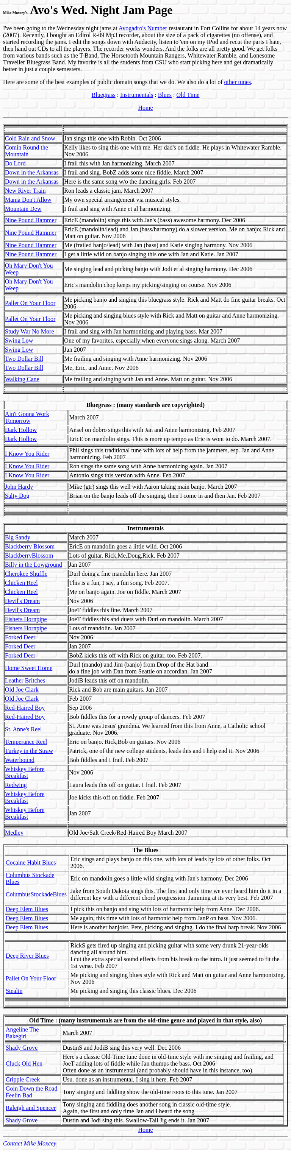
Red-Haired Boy (25, 707)
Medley (14, 832)
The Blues (145, 850)
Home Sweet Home (28, 668)
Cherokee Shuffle (26, 573)
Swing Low (19, 340)
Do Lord (15, 163)
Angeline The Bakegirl (22, 1032)
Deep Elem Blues (27, 909)
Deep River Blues (27, 955)
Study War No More (29, 331)
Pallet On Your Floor (30, 303)
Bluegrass (104, 95)
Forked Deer (20, 637)
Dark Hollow (21, 430)
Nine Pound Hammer (30, 220)
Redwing (16, 785)
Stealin (14, 991)
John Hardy (19, 486)
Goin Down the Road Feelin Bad (31, 1092)
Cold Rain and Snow (30, 138)
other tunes (237, 82)
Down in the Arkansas (32, 172)
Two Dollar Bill (24, 358)
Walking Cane (22, 379)
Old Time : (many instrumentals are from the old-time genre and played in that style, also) (145, 1020)
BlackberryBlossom (29, 555)
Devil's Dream (22, 601)
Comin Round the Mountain (26, 150)
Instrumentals (136, 95)
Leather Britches (25, 680)
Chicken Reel (21, 583)
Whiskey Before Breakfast (24, 772)
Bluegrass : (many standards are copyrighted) (145, 405)
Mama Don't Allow (28, 199)
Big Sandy (17, 537)
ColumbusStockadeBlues (36, 894)
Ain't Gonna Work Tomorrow (27, 417)
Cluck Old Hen (24, 1063)
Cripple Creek (23, 1079)
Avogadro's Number (143, 28)
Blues (165, 95)
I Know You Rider (27, 453)
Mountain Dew (23, 209)
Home (145, 107)
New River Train (25, 190)
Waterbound (19, 760)
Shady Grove (22, 1047)
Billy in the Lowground (33, 564)
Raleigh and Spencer (31, 1108)
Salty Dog (17, 495)
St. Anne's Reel (23, 729)
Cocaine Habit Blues (31, 862)
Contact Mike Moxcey (29, 1143)
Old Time (188, 95)
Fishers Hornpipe (26, 619)
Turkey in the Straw (29, 751)
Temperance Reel (26, 742)
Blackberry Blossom (30, 546)
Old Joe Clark (22, 689)
